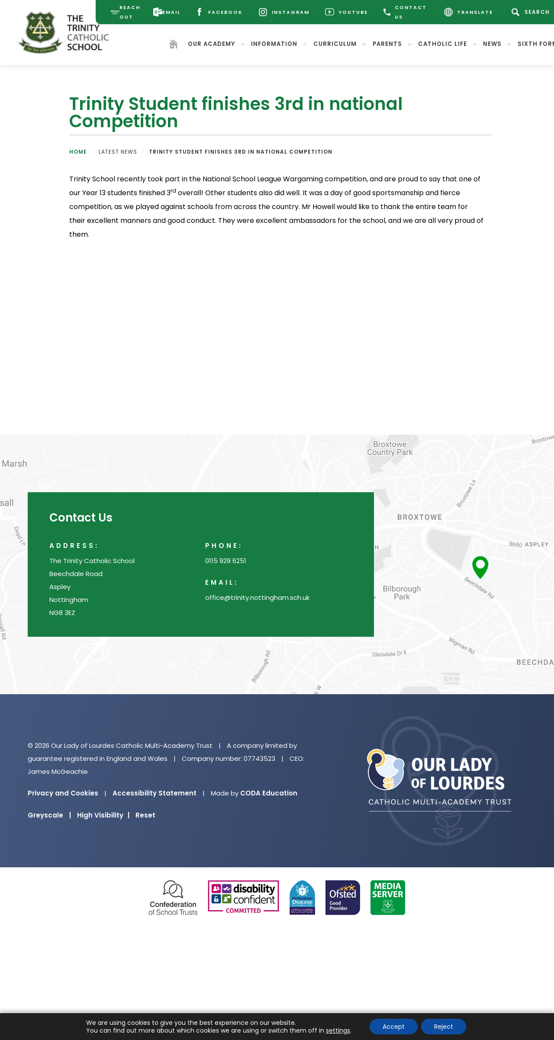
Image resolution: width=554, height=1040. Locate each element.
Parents (388, 43)
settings (338, 1030)
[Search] (533, 12)
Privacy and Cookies (63, 793)
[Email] (168, 12)
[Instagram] (284, 12)
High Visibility (103, 815)
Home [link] (78, 151)
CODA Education (268, 793)
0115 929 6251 (225, 560)
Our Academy (212, 43)
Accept (394, 1026)
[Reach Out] (126, 12)
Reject (443, 1026)
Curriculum (336, 43)
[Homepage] (174, 45)
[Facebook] (219, 12)
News (493, 43)
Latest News (118, 151)
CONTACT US (406, 12)
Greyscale (49, 815)
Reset (145, 815)
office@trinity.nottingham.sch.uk (257, 597)
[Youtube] (347, 12)
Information (275, 43)
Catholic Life (443, 43)
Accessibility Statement (154, 793)
